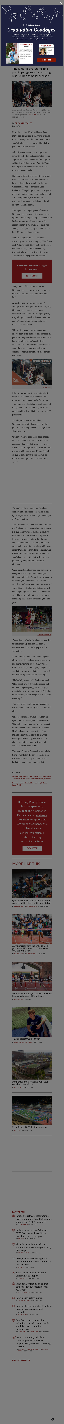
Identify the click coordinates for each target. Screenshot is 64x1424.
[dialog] (32, 712)
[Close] (61, 3)
